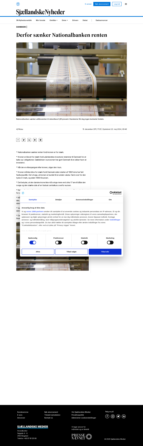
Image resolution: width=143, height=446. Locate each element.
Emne (64, 20)
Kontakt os (48, 418)
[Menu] (126, 4)
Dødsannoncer (102, 20)
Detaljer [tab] (58, 200)
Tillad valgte (71, 252)
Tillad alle (105, 252)
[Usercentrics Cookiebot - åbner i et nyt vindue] (111, 193)
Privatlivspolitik (78, 415)
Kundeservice (22, 412)
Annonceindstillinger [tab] (84, 200)
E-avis (19, 415)
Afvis (38, 252)
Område (53, 20)
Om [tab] (110, 200)
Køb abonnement (102, 4)
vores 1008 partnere (35, 211)
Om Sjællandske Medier (81, 412)
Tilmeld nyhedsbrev (52, 415)
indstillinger (115, 220)
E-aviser (88, 4)
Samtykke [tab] (33, 200)
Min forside (40, 20)
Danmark (21, 27)
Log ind (117, 4)
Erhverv (75, 20)
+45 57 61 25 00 (30, 438)
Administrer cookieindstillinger (84, 418)
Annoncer (21, 418)
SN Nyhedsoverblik (24, 20)
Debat (85, 20)
